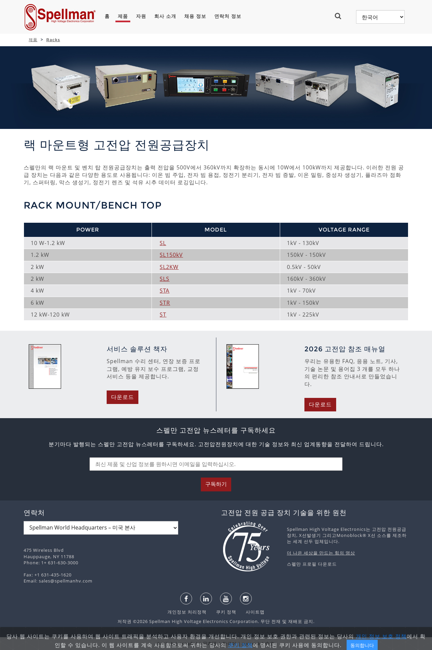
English (165, 644)
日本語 (210, 644)
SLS (164, 278)
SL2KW (169, 267)
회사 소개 (165, 16)
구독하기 (216, 484)
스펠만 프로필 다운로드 (312, 564)
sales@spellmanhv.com (65, 581)
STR (165, 302)
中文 (270, 644)
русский (251, 644)
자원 (141, 16)
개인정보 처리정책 (187, 612)
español (188, 644)
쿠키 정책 (223, 612)
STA (164, 290)
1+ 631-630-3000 (59, 563)
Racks (53, 39)
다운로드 (122, 397)
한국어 (229, 644)
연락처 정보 (227, 16)
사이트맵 (251, 612)
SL (163, 243)
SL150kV (171, 255)
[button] (340, 16)
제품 (123, 16)
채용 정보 (195, 16)
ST (163, 314)
